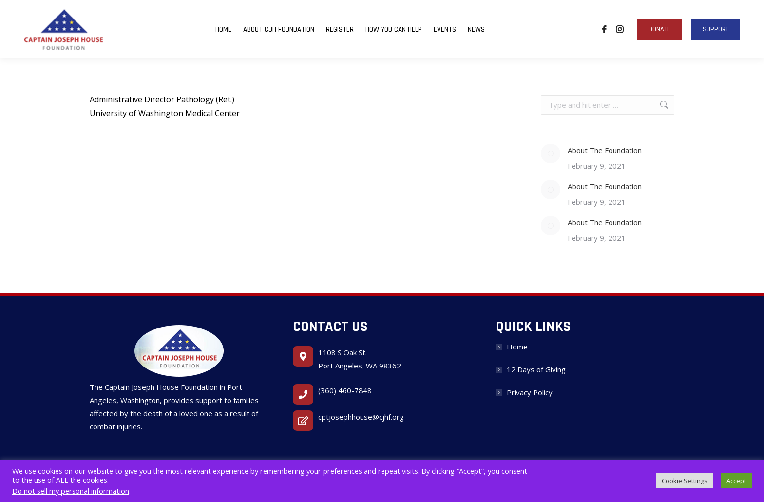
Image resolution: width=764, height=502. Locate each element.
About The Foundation (605, 150)
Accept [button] (736, 480)
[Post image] (550, 153)
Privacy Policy (530, 392)
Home (517, 346)
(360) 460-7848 (345, 390)
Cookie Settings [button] (684, 480)
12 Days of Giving (536, 369)
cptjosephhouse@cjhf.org (361, 417)
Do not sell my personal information (70, 491)
